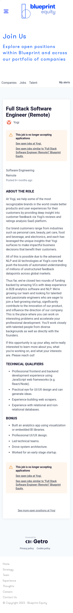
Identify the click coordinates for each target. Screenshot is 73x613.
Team (6, 575)
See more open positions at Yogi (36, 510)
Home (6, 564)
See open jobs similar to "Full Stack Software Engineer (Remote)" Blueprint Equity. (38, 152)
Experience (9, 581)
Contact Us (10, 597)
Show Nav (6, 15)
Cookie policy (43, 548)
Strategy (8, 569)
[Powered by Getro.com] (36, 540)
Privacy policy (27, 548)
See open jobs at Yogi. (29, 143)
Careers (8, 592)
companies (9, 82)
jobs (23, 82)
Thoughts (8, 586)
